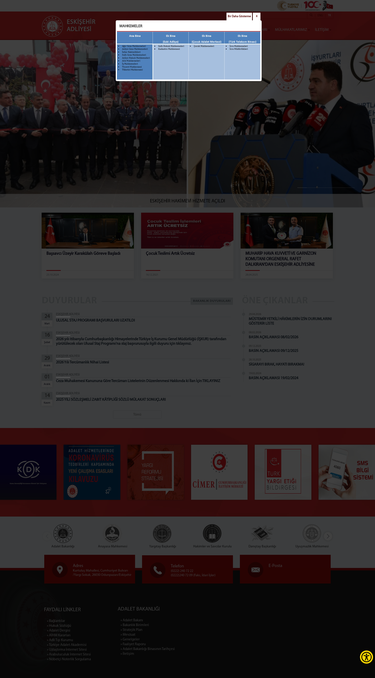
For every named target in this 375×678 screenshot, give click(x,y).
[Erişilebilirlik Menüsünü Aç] (366, 657)
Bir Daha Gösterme (239, 16)
